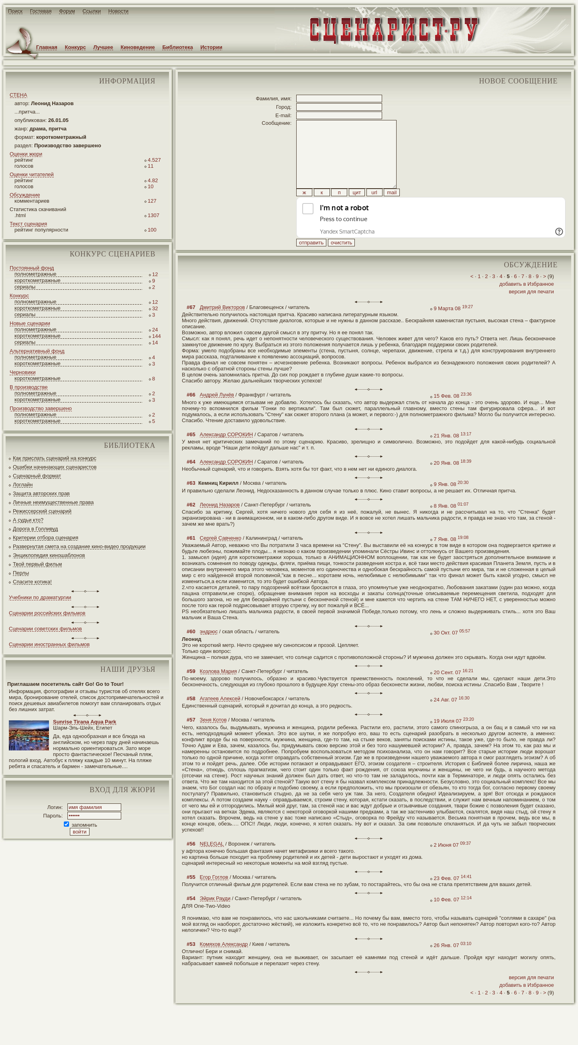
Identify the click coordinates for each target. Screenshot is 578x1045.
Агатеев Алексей (220, 717)
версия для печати (531, 310)
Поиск (15, 11)
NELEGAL (212, 862)
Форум (67, 11)
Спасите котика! (32, 582)
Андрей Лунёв (217, 413)
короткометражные (37, 280)
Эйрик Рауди (215, 916)
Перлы (21, 573)
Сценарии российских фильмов (47, 613)
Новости (118, 11)
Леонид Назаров (220, 523)
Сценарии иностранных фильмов (49, 644)
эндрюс (209, 650)
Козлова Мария (218, 689)
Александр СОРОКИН (226, 452)
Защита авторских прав (41, 493)
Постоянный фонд (32, 268)
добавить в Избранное (526, 302)
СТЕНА (18, 95)
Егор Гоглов (214, 895)
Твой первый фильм (37, 564)
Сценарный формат (37, 476)
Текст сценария (28, 224)
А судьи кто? (28, 520)
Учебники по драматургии (40, 597)
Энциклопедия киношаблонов (49, 555)
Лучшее (103, 47)
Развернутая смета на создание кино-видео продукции (79, 546)
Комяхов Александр (224, 962)
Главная (46, 47)
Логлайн (23, 485)
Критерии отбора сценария (45, 538)
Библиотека (177, 47)
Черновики (23, 372)
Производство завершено (41, 408)
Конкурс (75, 47)
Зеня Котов (213, 738)
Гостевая (41, 11)
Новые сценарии (30, 323)
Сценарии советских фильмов (45, 629)
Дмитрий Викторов (222, 325)
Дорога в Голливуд (35, 529)
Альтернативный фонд (37, 351)
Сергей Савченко (221, 556)
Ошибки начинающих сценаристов (55, 467)
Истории (211, 47)
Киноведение (137, 47)
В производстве (29, 387)
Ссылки (91, 11)
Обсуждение (25, 195)
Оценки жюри (26, 154)
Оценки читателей (32, 174)
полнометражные (35, 274)
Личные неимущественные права (53, 502)
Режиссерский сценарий (42, 511)
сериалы (24, 287)
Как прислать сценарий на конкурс (54, 458)
